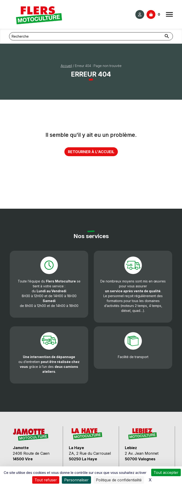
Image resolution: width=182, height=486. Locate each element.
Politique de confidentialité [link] (119, 480)
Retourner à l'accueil (91, 151)
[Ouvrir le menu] (169, 14)
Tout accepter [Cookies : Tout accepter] (166, 472)
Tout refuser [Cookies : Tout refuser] (46, 480)
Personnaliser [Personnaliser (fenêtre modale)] (76, 480)
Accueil (66, 66)
